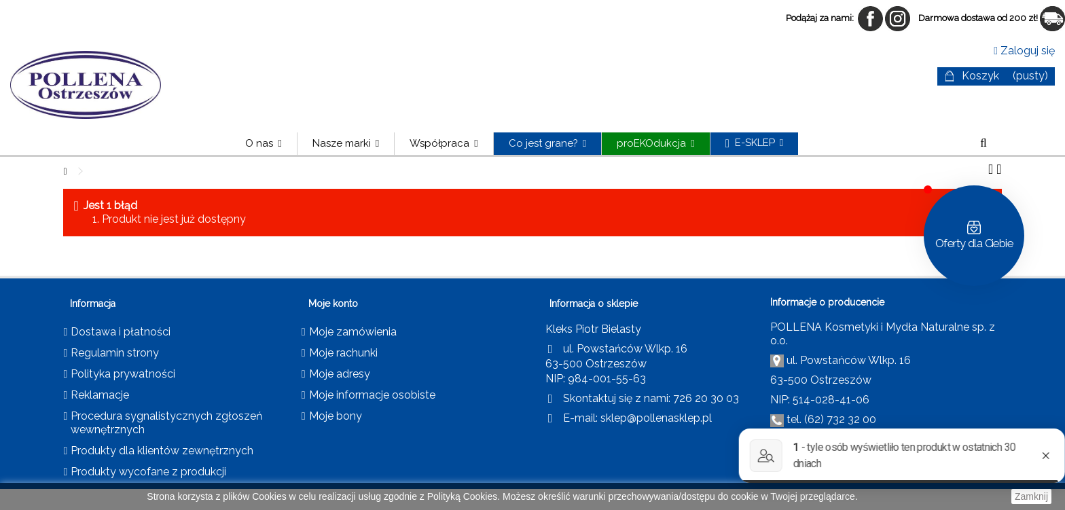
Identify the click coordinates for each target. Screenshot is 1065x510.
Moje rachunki (343, 352)
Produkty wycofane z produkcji (148, 471)
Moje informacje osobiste (372, 394)
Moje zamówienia (353, 331)
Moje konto (333, 303)
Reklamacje (100, 394)
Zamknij (1031, 496)
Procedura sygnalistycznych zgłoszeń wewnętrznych (166, 422)
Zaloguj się (1024, 50)
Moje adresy (339, 373)
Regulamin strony (115, 352)
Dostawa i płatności (120, 331)
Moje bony (335, 415)
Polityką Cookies (462, 496)
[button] (345, 143)
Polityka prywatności (123, 373)
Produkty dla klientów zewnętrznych (162, 450)
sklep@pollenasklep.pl (656, 418)
